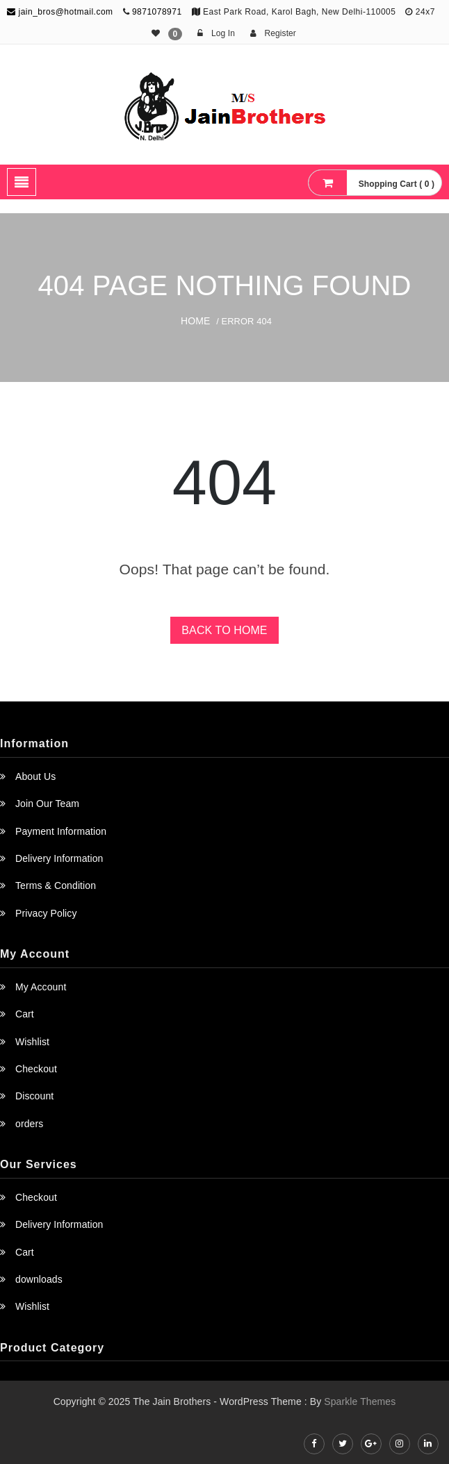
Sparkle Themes (359, 1401)
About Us (35, 776)
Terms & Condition (55, 885)
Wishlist (32, 1041)
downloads (39, 1279)
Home (195, 320)
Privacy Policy (46, 913)
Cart (24, 1014)
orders (29, 1123)
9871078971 (157, 12)
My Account (40, 986)
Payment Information (60, 831)
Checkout (36, 1068)
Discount (34, 1095)
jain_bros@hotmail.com (60, 12)
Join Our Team (47, 803)
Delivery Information (59, 858)
